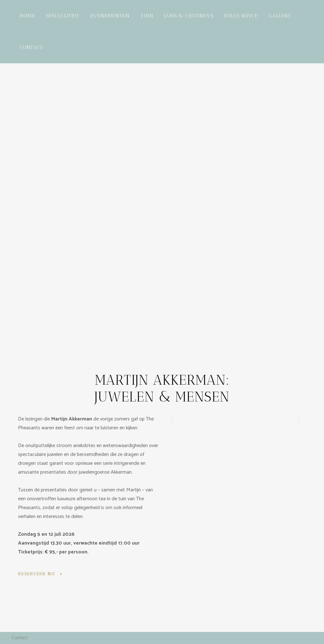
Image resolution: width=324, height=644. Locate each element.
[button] (172, 419)
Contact (20, 638)
